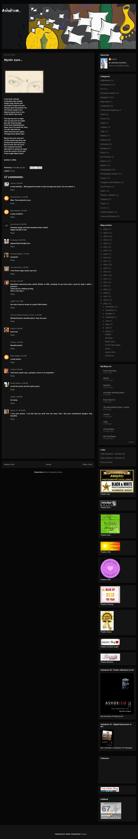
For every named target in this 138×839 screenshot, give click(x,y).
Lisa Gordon (15, 224)
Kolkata (104, 127)
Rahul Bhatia (15, 211)
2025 (105, 233)
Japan (103, 123)
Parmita (13, 281)
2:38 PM (19, 183)
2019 (105, 254)
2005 (105, 304)
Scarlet (13, 369)
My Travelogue (109, 436)
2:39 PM (19, 328)
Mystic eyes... (110, 341)
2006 (105, 300)
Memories (104, 144)
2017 (105, 261)
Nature (103, 161)
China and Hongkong (109, 110)
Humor (103, 119)
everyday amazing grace (113, 393)
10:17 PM (19, 301)
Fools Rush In (109, 400)
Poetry (12, 171)
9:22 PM (20, 281)
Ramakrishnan (15, 197)
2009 (105, 289)
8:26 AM (25, 383)
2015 (105, 268)
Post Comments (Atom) (53, 472)
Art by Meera (108, 429)
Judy (105, 422)
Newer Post (9, 464)
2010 (105, 286)
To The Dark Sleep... (113, 345)
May (107, 324)
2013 (105, 275)
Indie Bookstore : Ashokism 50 (113, 454)
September (110, 317)
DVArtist (106, 385)
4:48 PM (19, 397)
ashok (114, 59)
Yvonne (106, 414)
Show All (131, 442)
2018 (105, 258)
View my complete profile (119, 66)
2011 (105, 282)
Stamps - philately (108, 195)
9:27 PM (22, 240)
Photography (106, 170)
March (108, 331)
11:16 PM (38, 315)
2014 (105, 272)
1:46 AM (26, 254)
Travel (103, 204)
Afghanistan (105, 80)
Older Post (87, 464)
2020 (105, 250)
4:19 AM (19, 369)
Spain (103, 191)
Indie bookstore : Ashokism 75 (113, 458)
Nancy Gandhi (106, 462)
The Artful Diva (15, 267)
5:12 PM (25, 197)
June (107, 321)
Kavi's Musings (109, 371)
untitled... (108, 334)
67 (106, 808)
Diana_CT (14, 410)
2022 (105, 243)
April (107, 328)
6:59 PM (23, 224)
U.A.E (103, 208)
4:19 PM (20, 342)
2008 (105, 293)
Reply (12, 190)
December (109, 307)
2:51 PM (24, 356)
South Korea (106, 187)
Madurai (104, 140)
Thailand (104, 199)
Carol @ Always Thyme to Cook (22, 315)
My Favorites (106, 157)
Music (103, 153)
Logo (103, 131)
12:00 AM (21, 410)
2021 (105, 247)
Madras (104, 136)
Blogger (83, 834)
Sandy (106, 378)
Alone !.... (109, 349)
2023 (105, 240)
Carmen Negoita (16, 254)
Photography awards (109, 174)
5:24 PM (24, 211)
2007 (105, 296)
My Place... (109, 338)
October (108, 314)
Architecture (105, 85)
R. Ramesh (14, 240)
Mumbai (104, 148)
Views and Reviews (108, 216)
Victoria (13, 342)
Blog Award (105, 102)
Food (103, 114)
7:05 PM (25, 267)
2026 (105, 229)
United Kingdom (107, 212)
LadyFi (12, 301)
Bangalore (105, 97)
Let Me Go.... (110, 356)
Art (102, 89)
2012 (105, 279)
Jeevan (13, 183)
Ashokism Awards (108, 93)
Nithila (103, 165)
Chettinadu (105, 106)
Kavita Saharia (15, 383)
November (109, 310)
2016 (105, 265)
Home (48, 464)
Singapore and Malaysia (110, 182)
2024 (105, 236)
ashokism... (11, 10)
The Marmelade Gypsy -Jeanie (116, 407)
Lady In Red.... (111, 352)
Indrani (13, 328)
